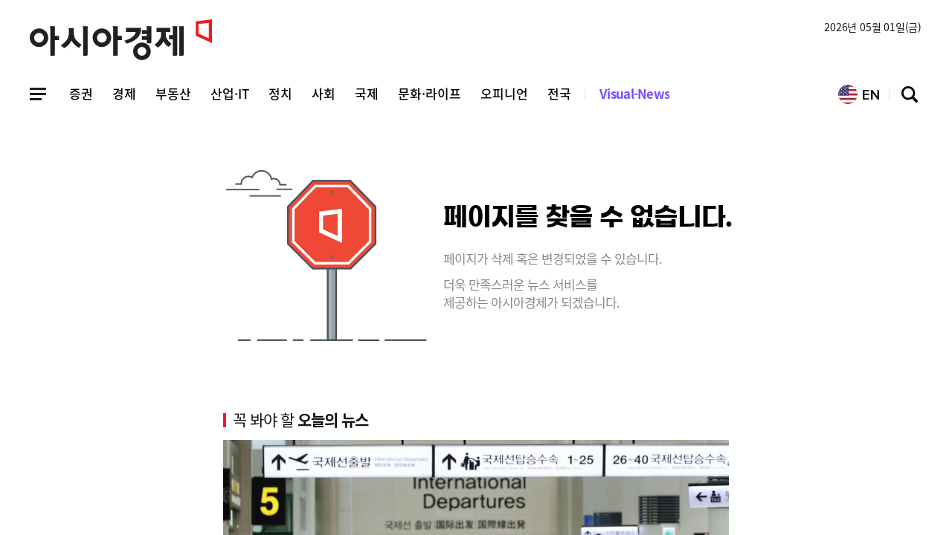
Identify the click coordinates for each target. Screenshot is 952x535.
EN (859, 94)
